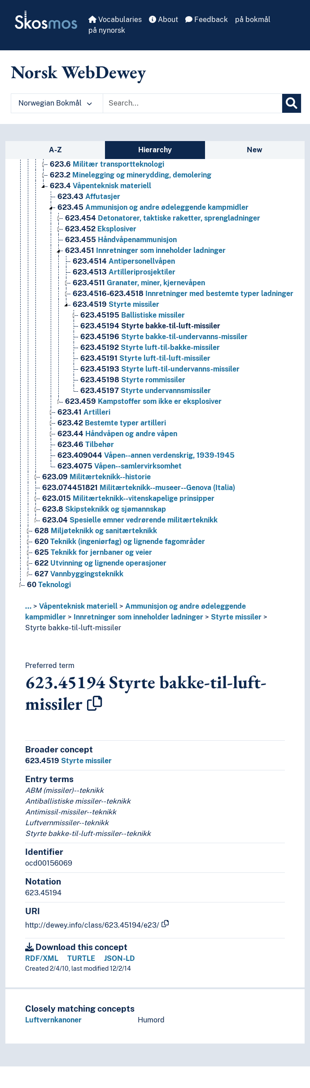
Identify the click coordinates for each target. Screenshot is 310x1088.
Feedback (206, 19)
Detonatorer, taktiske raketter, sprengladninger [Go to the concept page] (162, 218)
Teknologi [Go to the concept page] (49, 584)
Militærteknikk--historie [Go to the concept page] (96, 477)
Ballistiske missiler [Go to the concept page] (132, 315)
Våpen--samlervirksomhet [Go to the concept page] (119, 466)
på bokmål (253, 19)
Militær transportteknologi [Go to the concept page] (107, 164)
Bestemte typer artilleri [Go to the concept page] (111, 423)
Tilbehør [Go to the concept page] (85, 444)
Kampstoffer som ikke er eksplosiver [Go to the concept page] (143, 401)
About (163, 19)
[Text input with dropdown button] (192, 103)
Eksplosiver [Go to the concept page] (100, 229)
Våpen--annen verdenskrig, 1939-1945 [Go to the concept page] (146, 455)
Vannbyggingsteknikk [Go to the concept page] (79, 574)
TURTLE (81, 958)
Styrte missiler (236, 617)
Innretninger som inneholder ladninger (138, 617)
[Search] (291, 103)
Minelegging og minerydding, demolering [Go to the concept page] (130, 175)
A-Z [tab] (55, 150)
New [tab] (254, 150)
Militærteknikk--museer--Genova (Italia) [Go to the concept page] (138, 487)
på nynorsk (106, 30)
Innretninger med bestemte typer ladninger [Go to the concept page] (183, 293)
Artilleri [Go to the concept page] (83, 412)
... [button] (28, 606)
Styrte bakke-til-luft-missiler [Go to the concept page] (150, 326)
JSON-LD (119, 958)
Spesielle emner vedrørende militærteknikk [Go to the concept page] (130, 520)
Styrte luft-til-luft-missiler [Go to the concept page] (145, 358)
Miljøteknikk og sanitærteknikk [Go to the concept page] (96, 530)
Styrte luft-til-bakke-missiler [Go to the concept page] (150, 347)
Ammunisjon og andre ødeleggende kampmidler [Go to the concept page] (153, 207)
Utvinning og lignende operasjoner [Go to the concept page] (100, 563)
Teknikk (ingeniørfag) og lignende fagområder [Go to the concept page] (120, 541)
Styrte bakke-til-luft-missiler (73, 628)
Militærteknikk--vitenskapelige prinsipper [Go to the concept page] (128, 498)
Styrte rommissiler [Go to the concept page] (132, 380)
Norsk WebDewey (78, 72)
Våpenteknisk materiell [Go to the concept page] (100, 185)
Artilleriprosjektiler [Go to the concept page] (124, 272)
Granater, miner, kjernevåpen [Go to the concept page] (139, 283)
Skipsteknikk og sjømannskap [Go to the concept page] (104, 509)
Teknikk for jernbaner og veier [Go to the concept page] (93, 552)
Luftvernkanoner (53, 1020)
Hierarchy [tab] (155, 150)
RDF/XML (41, 958)
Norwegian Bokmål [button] (55, 103)
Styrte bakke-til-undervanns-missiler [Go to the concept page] (164, 336)
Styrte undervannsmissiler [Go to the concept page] (145, 390)
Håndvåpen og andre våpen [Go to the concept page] (117, 433)
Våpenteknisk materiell (78, 606)
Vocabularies (115, 19)
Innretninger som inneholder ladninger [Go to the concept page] (145, 250)
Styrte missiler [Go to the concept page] (116, 304)
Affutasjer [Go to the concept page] (88, 196)
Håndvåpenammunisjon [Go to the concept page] (121, 239)
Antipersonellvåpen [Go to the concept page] (124, 261)
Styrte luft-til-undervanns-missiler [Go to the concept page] (160, 369)
